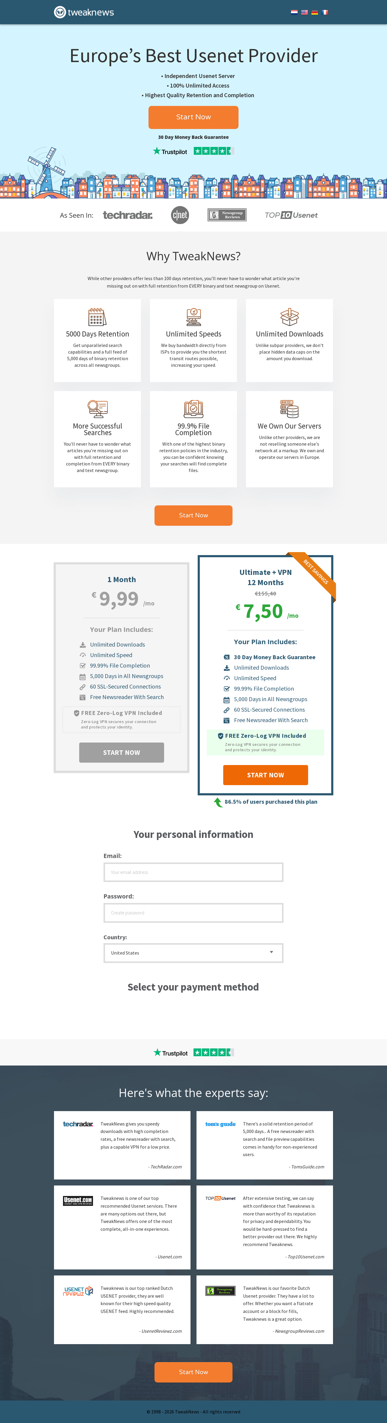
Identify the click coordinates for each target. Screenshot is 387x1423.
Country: (115, 937)
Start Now (193, 117)
